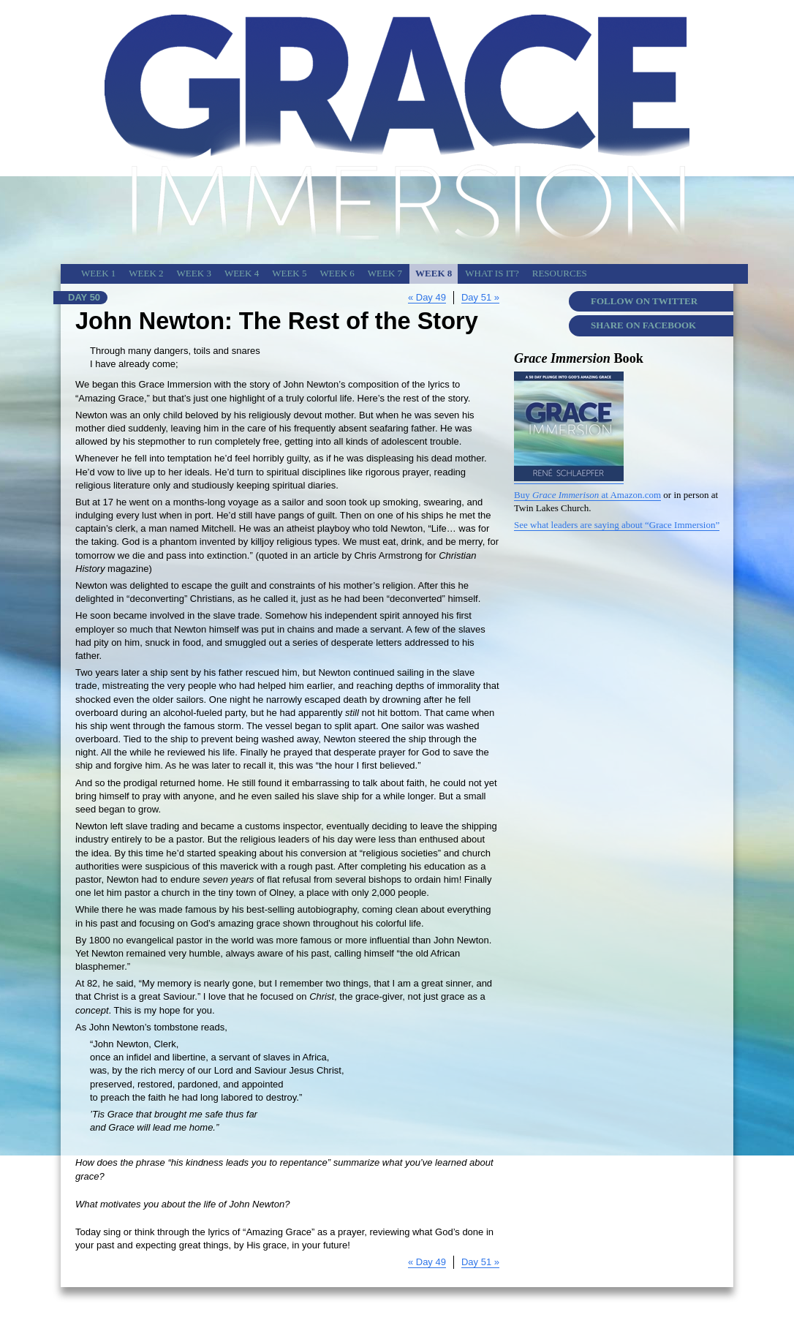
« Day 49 (427, 297)
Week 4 (241, 273)
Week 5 (289, 273)
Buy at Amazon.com (587, 494)
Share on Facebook (643, 325)
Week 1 (98, 273)
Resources (559, 273)
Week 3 (194, 273)
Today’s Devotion (698, 1307)
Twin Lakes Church (474, 1307)
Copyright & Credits (552, 1307)
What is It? (491, 273)
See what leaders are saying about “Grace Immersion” (616, 524)
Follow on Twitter (644, 300)
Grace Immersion (627, 1307)
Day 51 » (480, 297)
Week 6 (337, 273)
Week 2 (146, 273)
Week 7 (385, 273)
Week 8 (433, 273)
